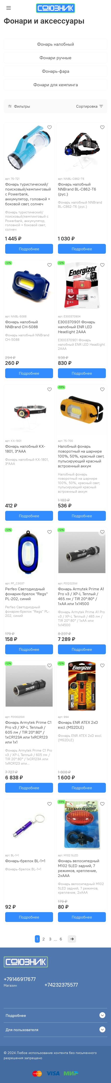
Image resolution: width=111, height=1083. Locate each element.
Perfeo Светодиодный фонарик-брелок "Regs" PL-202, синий (26, 593)
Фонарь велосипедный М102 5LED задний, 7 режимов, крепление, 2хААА (78, 868)
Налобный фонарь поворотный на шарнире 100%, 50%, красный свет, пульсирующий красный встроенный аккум (81, 456)
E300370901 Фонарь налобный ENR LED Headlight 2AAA (76, 326)
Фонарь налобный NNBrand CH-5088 (21, 324)
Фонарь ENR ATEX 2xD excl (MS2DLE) (78, 725)
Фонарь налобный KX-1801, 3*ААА (25, 449)
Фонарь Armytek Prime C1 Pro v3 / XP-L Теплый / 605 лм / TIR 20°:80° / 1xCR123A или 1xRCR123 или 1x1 (28, 732)
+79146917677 (20, 979)
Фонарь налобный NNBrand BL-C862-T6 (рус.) (77, 189)
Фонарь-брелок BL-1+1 (25, 860)
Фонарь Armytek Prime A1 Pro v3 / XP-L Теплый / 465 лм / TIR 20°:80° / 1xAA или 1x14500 (81, 596)
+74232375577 (61, 984)
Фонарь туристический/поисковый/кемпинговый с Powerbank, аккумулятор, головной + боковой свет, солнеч (28, 194)
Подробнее (29, 248)
